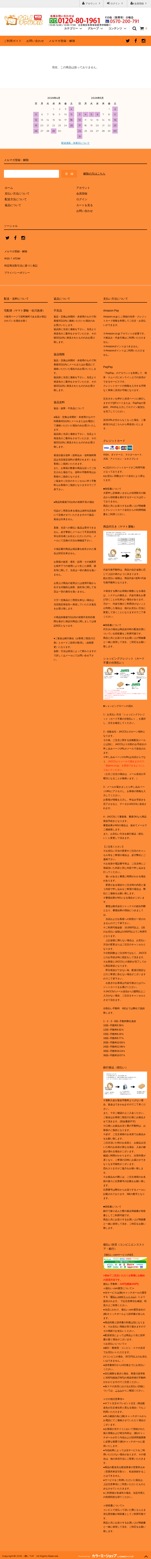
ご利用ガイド (13, 40)
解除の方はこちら (94, 173)
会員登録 (139, 3)
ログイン (115, 3)
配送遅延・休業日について (75, 143)
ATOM (15, 256)
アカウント (91, 3)
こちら (118, 1385)
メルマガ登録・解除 (62, 40)
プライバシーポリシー (17, 268)
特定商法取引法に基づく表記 (22, 262)
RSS (7, 256)
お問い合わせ (35, 40)
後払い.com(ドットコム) (123, 1291)
